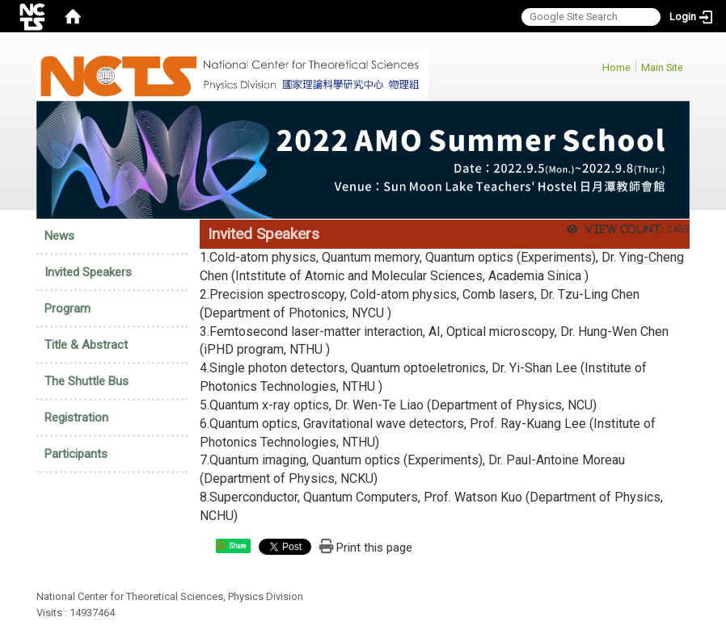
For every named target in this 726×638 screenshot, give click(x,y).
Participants (76, 454)
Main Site (662, 67)
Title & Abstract (86, 345)
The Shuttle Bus (86, 381)
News (59, 236)
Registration (76, 417)
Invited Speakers (88, 272)
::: (593, 65)
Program (67, 308)
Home (616, 67)
